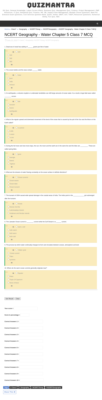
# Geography (24, 387)
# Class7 (13, 387)
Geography (23, 29)
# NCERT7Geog (37, 387)
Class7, (22, 40)
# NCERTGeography (53, 387)
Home (6, 29)
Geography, (30, 40)
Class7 (13, 29)
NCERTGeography (50, 29)
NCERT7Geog (35, 29)
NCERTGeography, (52, 40)
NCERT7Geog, (39, 40)
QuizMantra (51, 5)
